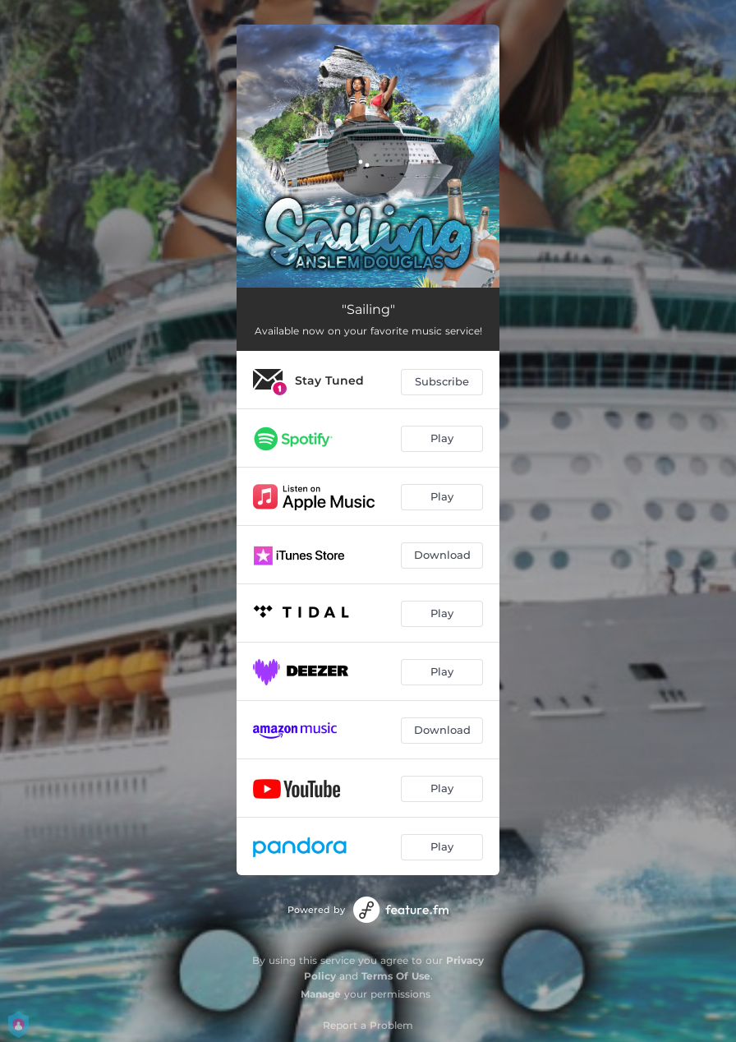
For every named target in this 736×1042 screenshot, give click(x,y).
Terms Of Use (395, 976)
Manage (321, 994)
